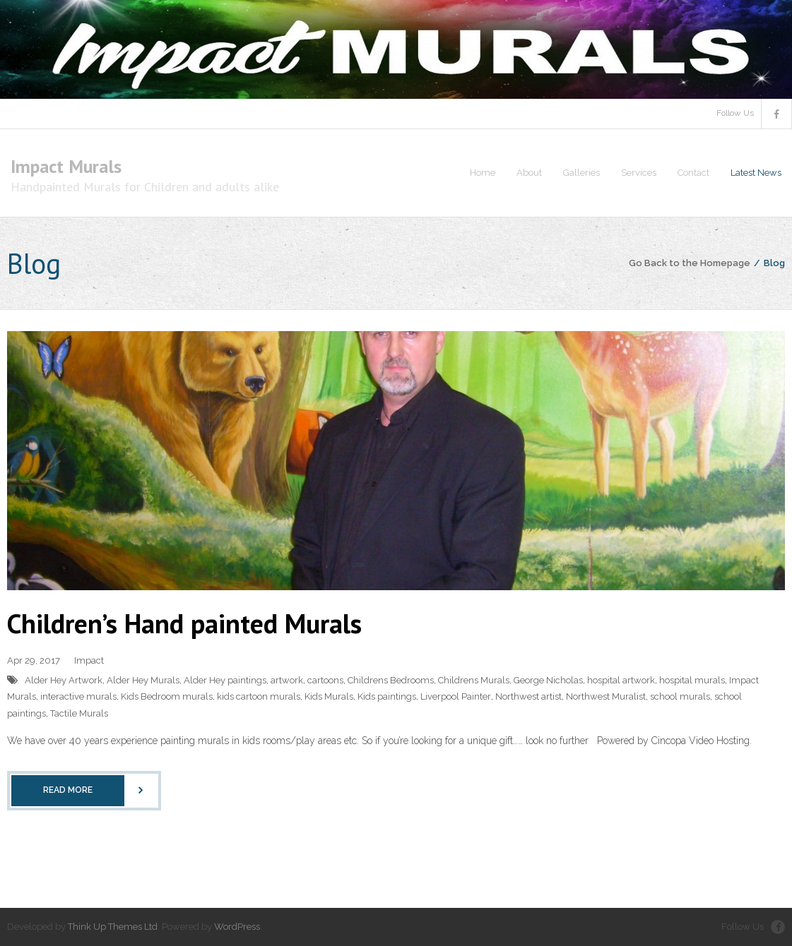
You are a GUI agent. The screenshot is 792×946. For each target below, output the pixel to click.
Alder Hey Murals (143, 680)
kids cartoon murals (258, 696)
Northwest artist (528, 696)
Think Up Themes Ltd (113, 926)
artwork (287, 680)
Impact (89, 660)
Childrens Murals (473, 680)
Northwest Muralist (606, 696)
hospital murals (692, 680)
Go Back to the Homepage (689, 263)
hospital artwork (621, 680)
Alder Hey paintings (225, 680)
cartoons (325, 680)
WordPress (237, 926)
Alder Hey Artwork (63, 680)
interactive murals (78, 696)
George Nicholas (548, 680)
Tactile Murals (79, 713)
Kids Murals (329, 696)
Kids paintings (386, 696)
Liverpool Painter (455, 696)
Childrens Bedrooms (391, 680)
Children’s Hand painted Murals (184, 623)
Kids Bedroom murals (167, 696)
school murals (680, 696)
